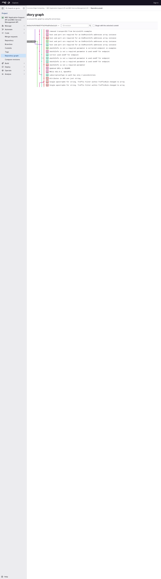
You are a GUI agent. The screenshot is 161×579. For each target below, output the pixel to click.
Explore (15, 3)
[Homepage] (6, 2)
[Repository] (13, 40)
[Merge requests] (13, 36)
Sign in (156, 3)
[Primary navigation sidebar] (2, 8)
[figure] (94, 58)
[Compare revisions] (13, 59)
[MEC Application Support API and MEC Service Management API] (13, 20)
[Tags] (13, 52)
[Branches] (13, 44)
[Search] (101, 25)
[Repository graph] (13, 55)
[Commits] (13, 48)
